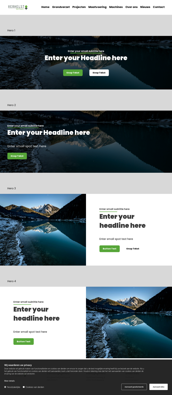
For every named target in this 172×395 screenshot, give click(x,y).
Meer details (9, 381)
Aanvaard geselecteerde (134, 387)
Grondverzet (61, 7)
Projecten (79, 7)
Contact (159, 7)
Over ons (131, 7)
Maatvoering (97, 7)
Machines (116, 7)
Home (45, 7)
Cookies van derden (33, 387)
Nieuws (145, 7)
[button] (73, 72)
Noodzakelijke (12, 387)
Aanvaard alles (158, 387)
